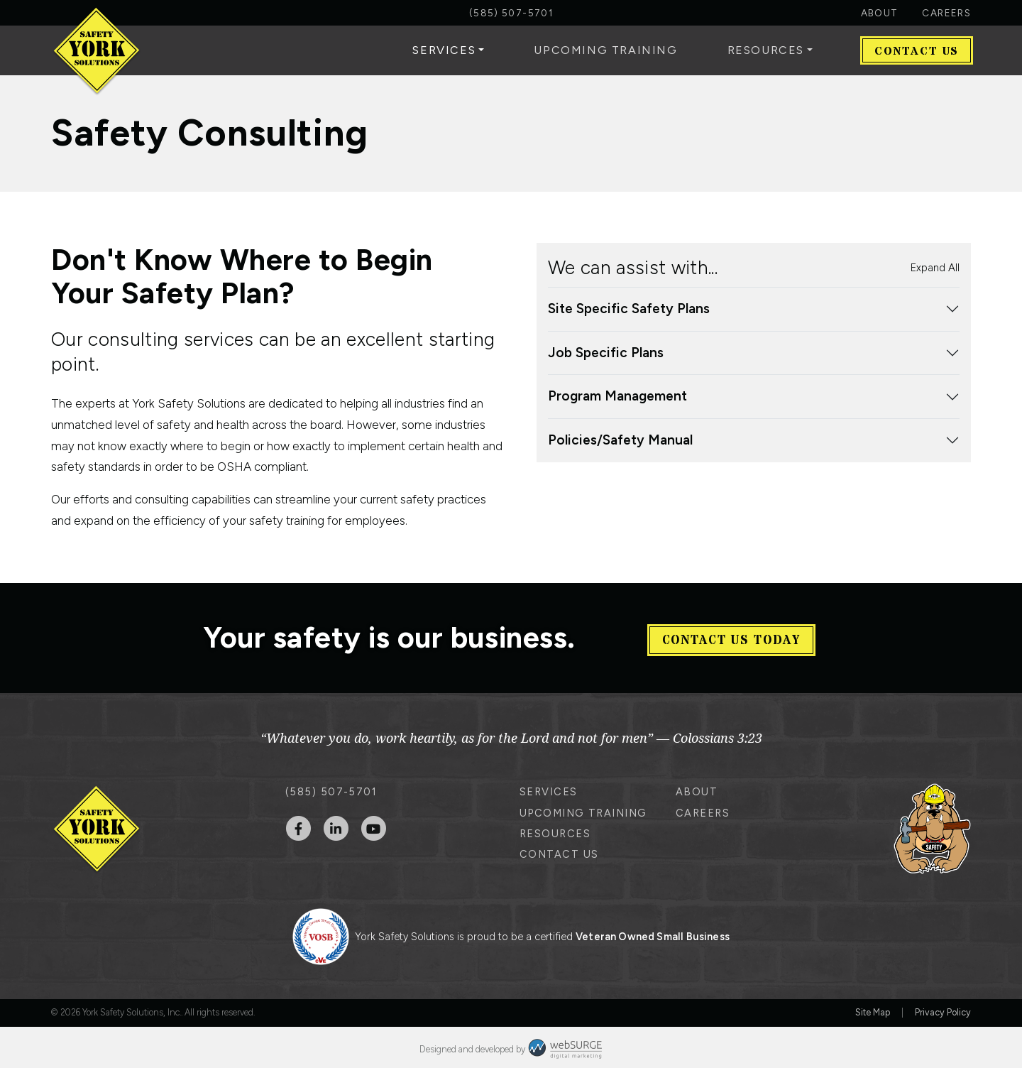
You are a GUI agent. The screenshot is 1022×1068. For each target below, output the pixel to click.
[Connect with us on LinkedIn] (336, 825)
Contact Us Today (731, 636)
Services (444, 50)
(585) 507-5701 (511, 12)
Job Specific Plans (606, 352)
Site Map (872, 1009)
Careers (946, 12)
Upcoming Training (605, 50)
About (880, 12)
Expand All (935, 267)
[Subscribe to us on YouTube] (374, 825)
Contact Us (916, 51)
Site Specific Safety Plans (629, 308)
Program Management (617, 396)
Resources (765, 50)
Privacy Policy (943, 1009)
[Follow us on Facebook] (298, 825)
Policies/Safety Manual (620, 440)
